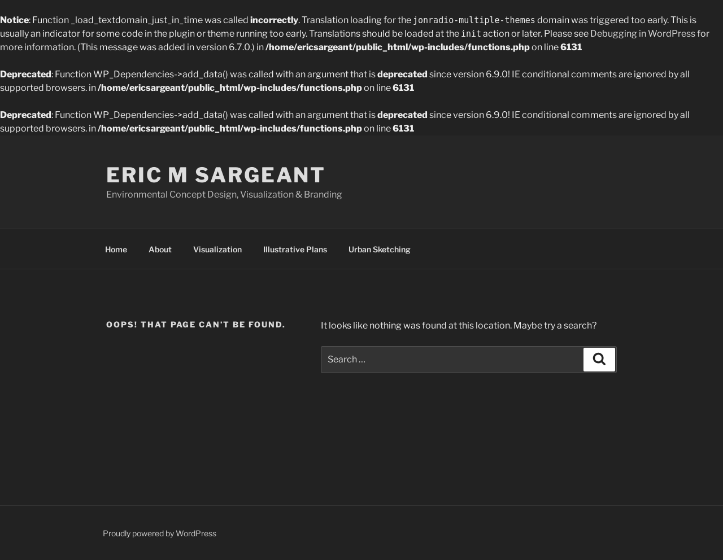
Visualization (217, 249)
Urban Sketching (380, 249)
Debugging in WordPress (642, 33)
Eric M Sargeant (216, 175)
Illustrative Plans (295, 249)
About (160, 249)
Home (116, 249)
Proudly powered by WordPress (159, 533)
